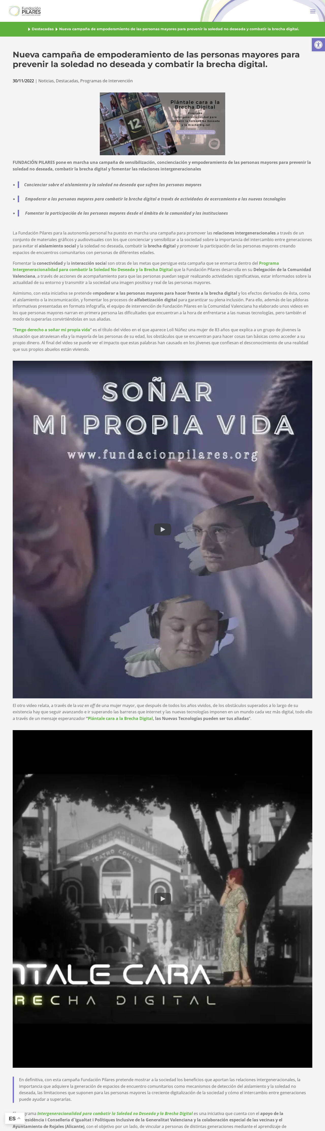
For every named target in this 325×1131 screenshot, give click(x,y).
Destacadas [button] (43, 29)
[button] (318, 44)
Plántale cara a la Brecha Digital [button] (120, 718)
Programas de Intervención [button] (106, 81)
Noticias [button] (46, 81)
